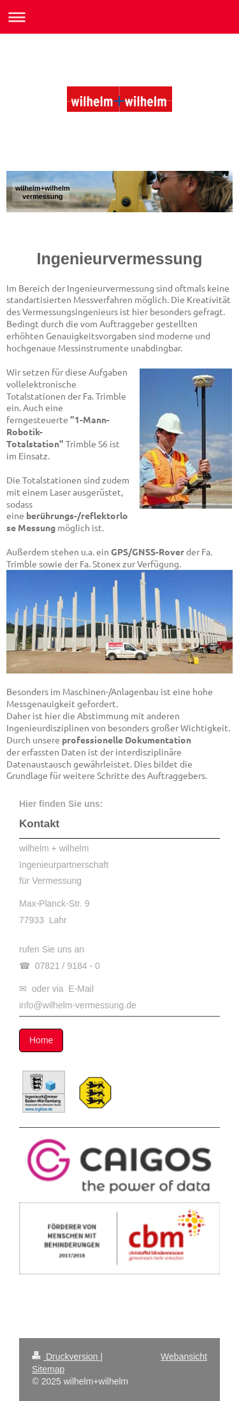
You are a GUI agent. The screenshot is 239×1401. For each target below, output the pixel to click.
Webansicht (184, 1356)
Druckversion (66, 1356)
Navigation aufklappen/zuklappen (119, 16)
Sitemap (48, 1369)
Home (41, 1040)
